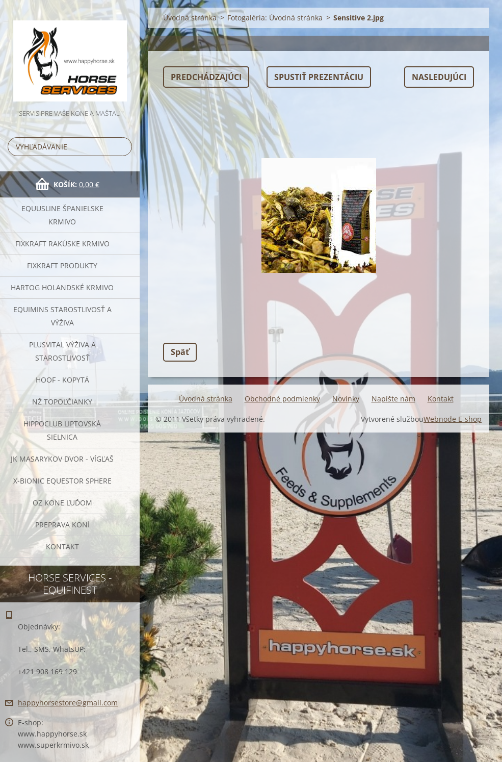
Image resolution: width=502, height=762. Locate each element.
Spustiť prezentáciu (318, 77)
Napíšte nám (393, 398)
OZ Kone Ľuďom (62, 502)
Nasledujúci (439, 77)
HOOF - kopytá (62, 380)
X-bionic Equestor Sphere (62, 481)
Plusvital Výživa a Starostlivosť (62, 351)
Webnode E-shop (453, 419)
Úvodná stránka (190, 17)
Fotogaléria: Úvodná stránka (275, 17)
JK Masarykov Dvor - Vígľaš (62, 459)
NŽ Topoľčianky (62, 402)
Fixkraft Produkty (62, 265)
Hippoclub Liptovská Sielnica (62, 430)
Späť (180, 352)
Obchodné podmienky (282, 398)
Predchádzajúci (206, 77)
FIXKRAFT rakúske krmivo (62, 243)
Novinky (345, 398)
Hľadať (122, 146)
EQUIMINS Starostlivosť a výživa (62, 315)
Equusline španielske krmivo (62, 215)
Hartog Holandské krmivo (62, 287)
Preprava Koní (62, 524)
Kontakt (62, 546)
